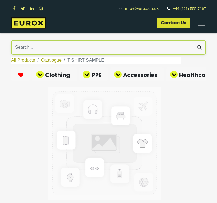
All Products (23, 60)
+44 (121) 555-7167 (189, 8)
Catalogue (51, 60)
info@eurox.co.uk (145, 8)
